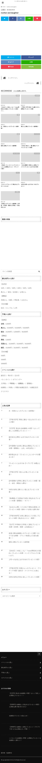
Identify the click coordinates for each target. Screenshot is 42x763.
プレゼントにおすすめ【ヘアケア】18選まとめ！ (24, 464)
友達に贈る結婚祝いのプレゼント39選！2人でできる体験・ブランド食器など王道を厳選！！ (24, 535)
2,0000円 (17, 332)
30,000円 (26, 328)
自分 (2, 308)
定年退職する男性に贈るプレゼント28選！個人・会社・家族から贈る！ (24, 482)
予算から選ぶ (5, 672)
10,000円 (10, 328)
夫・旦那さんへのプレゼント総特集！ (22, 411)
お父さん (24, 300)
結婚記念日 (34, 387)
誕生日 (3, 375)
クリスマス (5, 391)
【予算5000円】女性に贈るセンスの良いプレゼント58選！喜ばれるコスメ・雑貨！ (25, 517)
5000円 (3, 359)
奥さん (3, 292)
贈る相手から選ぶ (6, 667)
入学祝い (4, 383)
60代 (30, 288)
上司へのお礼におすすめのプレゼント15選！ (24, 559)
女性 (4, 284)
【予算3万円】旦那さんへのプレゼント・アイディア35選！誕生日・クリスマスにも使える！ (25, 570)
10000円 (4, 363)
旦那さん (4, 300)
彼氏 (10, 300)
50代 (24, 288)
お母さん (23, 292)
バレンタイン (5, 379)
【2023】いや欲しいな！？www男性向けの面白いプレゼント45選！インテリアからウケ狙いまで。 (25, 553)
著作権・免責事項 (6, 753)
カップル (9, 308)
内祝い (11, 387)
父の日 (17, 375)
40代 (19, 288)
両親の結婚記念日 (21, 387)
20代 (8, 288)
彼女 (9, 292)
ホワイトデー (17, 379)
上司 (15, 308)
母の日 (10, 375)
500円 (3, 355)
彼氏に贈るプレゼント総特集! (19, 542)
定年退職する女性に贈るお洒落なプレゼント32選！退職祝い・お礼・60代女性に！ (24, 447)
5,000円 (8, 324)
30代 (13, 288)
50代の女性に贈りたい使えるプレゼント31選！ (24, 490)
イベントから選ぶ (6, 662)
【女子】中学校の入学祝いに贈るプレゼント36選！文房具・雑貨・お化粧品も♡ (24, 525)
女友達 (15, 292)
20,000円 (18, 328)
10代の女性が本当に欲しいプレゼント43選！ (25, 577)
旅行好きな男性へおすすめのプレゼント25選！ (24, 438)
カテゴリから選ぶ (6, 678)
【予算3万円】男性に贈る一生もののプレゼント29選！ (25, 421)
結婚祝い (4, 387)
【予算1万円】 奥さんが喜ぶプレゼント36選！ (23, 473)
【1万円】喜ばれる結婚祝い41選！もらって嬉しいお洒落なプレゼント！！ (24, 429)
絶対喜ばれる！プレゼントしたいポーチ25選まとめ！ (24, 456)
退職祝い (30, 383)
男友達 (16, 300)
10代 (2, 288)
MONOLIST (12, 760)
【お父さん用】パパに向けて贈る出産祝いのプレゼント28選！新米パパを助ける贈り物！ (24, 508)
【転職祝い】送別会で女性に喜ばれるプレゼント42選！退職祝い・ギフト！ (24, 499)
